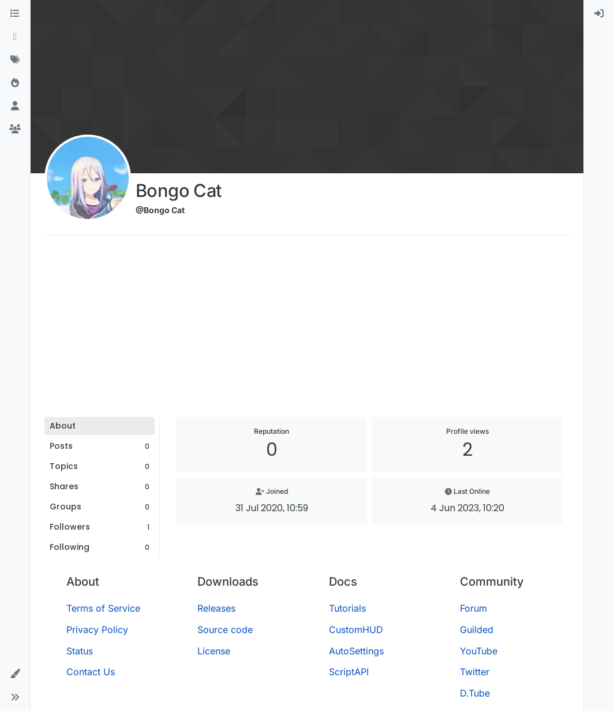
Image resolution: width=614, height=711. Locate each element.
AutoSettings (356, 651)
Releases (216, 608)
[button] (15, 674)
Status (79, 651)
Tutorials (347, 608)
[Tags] (15, 60)
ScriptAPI (349, 672)
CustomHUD (356, 629)
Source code (225, 629)
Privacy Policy (97, 629)
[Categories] (15, 14)
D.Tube (475, 693)
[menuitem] (599, 14)
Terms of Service (103, 608)
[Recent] (15, 37)
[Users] (15, 106)
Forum (473, 608)
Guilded (476, 629)
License (213, 651)
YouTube (478, 651)
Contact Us (90, 672)
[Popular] (15, 83)
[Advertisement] (307, 330)
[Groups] (15, 129)
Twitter (474, 672)
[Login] (599, 14)
